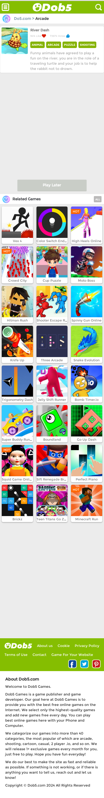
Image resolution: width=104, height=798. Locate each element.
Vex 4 (17, 241)
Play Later (52, 185)
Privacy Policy (87, 645)
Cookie (64, 645)
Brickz (17, 519)
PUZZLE (69, 45)
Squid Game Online (18, 479)
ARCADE (54, 45)
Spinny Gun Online (86, 320)
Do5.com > (18, 18)
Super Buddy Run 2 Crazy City (26, 439)
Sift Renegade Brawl (53, 479)
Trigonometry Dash (17, 400)
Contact (39, 654)
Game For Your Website (72, 654)
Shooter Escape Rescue (55, 320)
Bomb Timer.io (87, 400)
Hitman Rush (17, 320)
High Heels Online (86, 241)
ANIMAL (37, 45)
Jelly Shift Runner (52, 400)
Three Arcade (52, 360)
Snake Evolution (86, 360)
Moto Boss (86, 280)
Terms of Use (16, 654)
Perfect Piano (87, 479)
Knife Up (17, 360)
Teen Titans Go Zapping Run (59, 519)
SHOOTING (87, 45)
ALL (97, 199)
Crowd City (17, 280)
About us (45, 645)
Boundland (52, 439)
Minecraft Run (86, 519)
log (18, 645)
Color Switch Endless (53, 241)
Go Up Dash (86, 439)
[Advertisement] (52, 125)
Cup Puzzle (52, 280)
